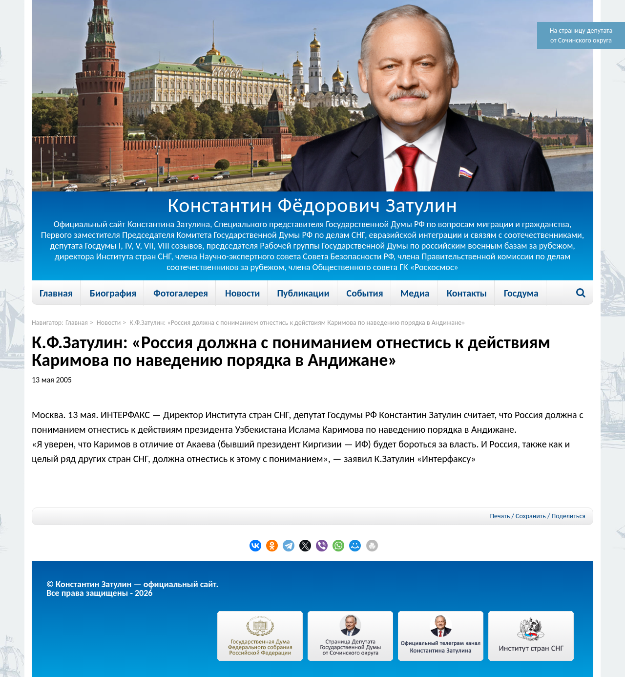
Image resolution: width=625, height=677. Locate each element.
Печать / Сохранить (517, 516)
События (365, 293)
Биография (113, 293)
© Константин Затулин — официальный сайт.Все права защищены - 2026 (132, 588)
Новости (242, 293)
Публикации (303, 293)
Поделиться (568, 516)
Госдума (521, 293)
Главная (56, 293)
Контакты (467, 293)
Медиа (415, 293)
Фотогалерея (180, 293)
